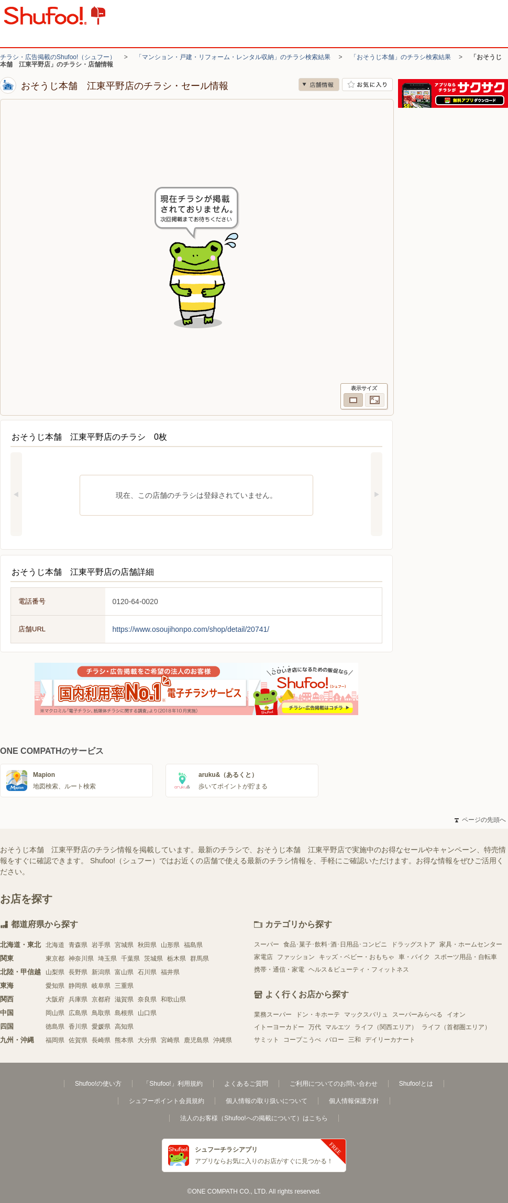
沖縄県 (222, 1040)
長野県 (78, 972)
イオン (456, 1014)
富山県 (124, 972)
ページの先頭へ (480, 819)
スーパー (266, 944)
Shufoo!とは (416, 1083)
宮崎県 (170, 1040)
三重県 (124, 985)
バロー (334, 1039)
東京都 (55, 958)
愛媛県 (101, 1026)
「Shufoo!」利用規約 (172, 1083)
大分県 (147, 1040)
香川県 (78, 1026)
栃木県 (176, 958)
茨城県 (153, 958)
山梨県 (55, 972)
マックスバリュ (366, 1014)
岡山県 (55, 1013)
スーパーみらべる (417, 1014)
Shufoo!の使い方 (98, 1083)
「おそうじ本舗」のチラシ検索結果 (400, 57)
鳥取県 (101, 1013)
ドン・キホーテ (318, 1014)
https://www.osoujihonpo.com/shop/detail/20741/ (191, 629)
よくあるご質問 (246, 1083)
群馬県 (199, 958)
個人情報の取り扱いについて (266, 1101)
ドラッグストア (413, 944)
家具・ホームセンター (470, 944)
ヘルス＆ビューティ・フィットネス (358, 969)
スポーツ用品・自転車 (465, 957)
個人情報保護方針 (354, 1101)
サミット (266, 1039)
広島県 (78, 1013)
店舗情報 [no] (319, 84)
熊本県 (124, 1040)
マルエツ (337, 1027)
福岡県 (55, 1040)
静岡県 (78, 985)
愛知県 (55, 985)
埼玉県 (107, 958)
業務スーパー (273, 1014)
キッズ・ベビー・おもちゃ (356, 957)
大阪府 (55, 999)
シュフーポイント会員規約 (166, 1101)
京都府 (101, 999)
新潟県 (101, 972)
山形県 (170, 945)
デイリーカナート (390, 1039)
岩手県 (101, 945)
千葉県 (130, 958)
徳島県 (55, 1026)
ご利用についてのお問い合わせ (334, 1083)
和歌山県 (173, 999)
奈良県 (147, 999)
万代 (314, 1027)
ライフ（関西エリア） (386, 1027)
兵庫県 (78, 999)
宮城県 (124, 945)
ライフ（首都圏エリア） (456, 1027)
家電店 (263, 957)
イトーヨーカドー (279, 1027)
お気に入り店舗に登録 (367, 84)
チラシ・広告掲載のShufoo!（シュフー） (58, 57)
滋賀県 (124, 999)
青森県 (78, 945)
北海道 (55, 945)
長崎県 (101, 1040)
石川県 (147, 972)
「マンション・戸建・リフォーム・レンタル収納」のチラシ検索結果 (233, 57)
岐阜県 (101, 985)
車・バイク (414, 957)
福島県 (193, 945)
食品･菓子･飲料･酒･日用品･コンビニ (335, 944)
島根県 (124, 1013)
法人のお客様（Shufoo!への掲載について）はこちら (253, 1118)
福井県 (170, 972)
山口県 (147, 1013)
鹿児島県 (196, 1040)
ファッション (296, 957)
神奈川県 (81, 958)
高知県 (124, 1026)
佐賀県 (78, 1040)
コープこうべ (302, 1039)
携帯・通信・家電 (279, 969)
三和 (354, 1039)
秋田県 (147, 945)
